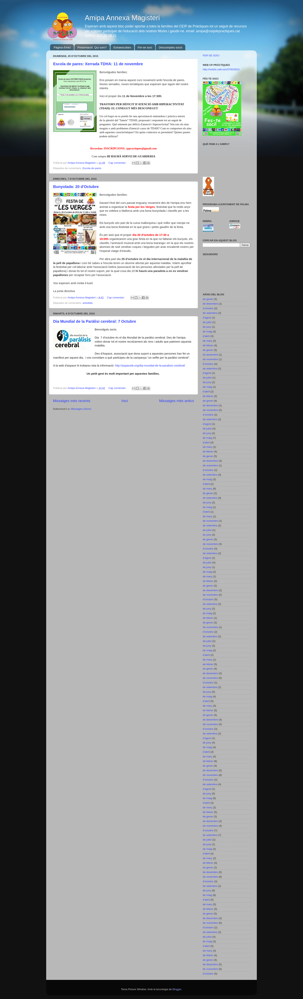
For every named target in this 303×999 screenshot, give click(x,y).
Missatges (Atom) (81, 408)
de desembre (210, 303)
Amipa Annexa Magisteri (122, 18)
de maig (207, 331)
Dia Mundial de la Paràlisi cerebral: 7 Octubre (94, 321)
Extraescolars (122, 47)
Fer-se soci (145, 47)
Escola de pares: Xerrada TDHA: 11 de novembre (98, 64)
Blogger (176, 989)
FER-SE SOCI (211, 55)
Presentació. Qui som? (92, 47)
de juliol (207, 322)
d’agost (207, 317)
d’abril (206, 336)
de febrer (208, 345)
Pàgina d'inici (62, 47)
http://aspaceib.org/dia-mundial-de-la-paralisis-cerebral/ (150, 365)
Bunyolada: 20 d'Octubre (76, 187)
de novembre (210, 359)
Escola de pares (92, 168)
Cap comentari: (117, 162)
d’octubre (208, 308)
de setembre (210, 313)
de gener (208, 299)
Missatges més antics (176, 401)
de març (207, 340)
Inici (125, 401)
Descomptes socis (170, 47)
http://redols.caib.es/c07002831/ (221, 69)
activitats (88, 302)
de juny (207, 326)
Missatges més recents (71, 401)
